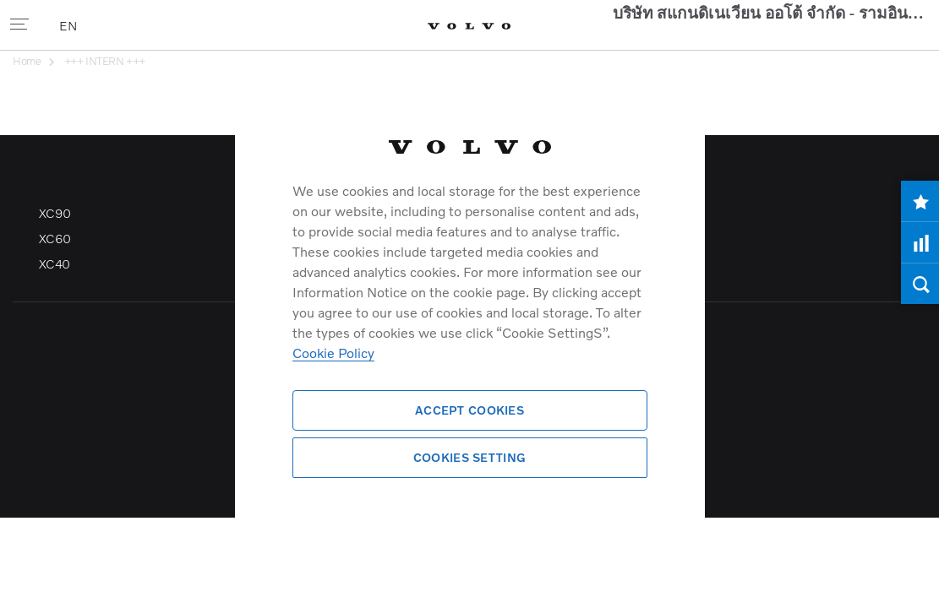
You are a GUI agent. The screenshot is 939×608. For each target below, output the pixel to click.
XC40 (54, 353)
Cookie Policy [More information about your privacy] (333, 353)
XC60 (55, 328)
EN (69, 25)
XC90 (55, 303)
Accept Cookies (469, 410)
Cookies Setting (469, 457)
